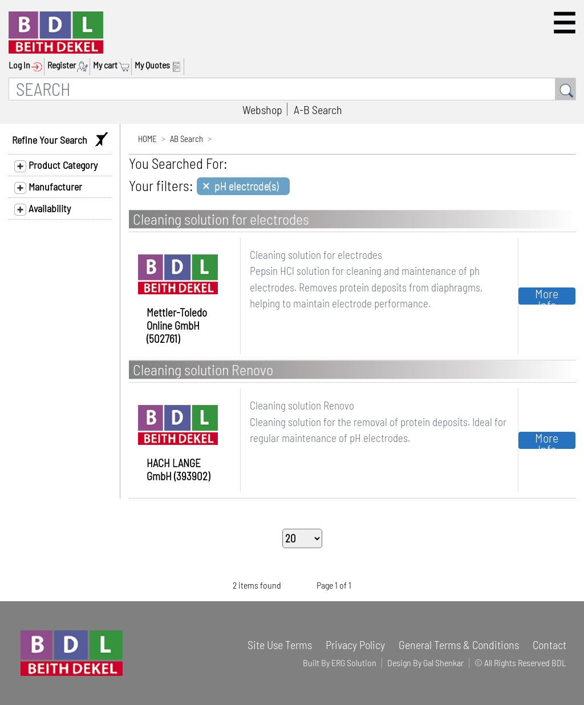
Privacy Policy (355, 644)
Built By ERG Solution (339, 662)
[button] (564, 22)
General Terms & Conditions (459, 644)
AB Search (186, 138)
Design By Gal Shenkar (425, 662)
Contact (549, 644)
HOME (147, 138)
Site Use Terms (280, 644)
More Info (546, 296)
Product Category (56, 165)
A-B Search (318, 109)
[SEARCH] (282, 89)
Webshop (262, 109)
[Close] (243, 186)
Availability (42, 209)
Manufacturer (48, 187)
